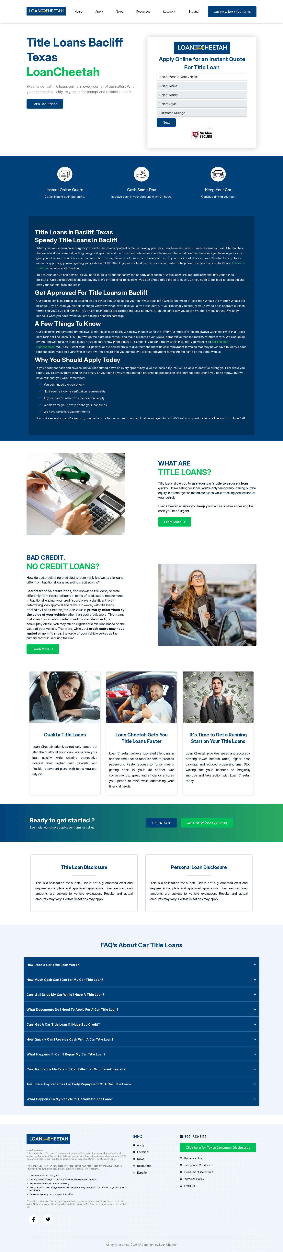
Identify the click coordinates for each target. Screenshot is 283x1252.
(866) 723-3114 (194, 1136)
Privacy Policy (191, 1158)
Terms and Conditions (196, 1164)
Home (78, 11)
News (119, 11)
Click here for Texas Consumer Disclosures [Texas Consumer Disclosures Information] (218, 1147)
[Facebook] (33, 1219)
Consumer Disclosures (196, 1171)
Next (166, 122)
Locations (169, 11)
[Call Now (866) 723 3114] (232, 11)
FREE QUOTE (161, 822)
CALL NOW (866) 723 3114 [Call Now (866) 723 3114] (207, 822)
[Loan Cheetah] (46, 11)
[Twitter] (48, 1219)
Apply (99, 11)
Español (194, 11)
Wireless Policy (192, 1178)
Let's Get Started (44, 103)
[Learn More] (174, 521)
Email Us (187, 1185)
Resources (143, 11)
